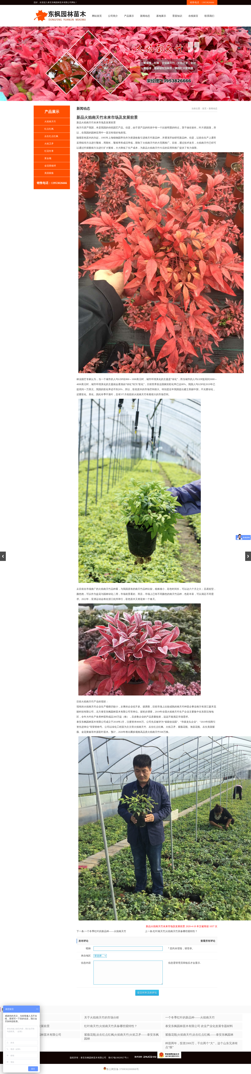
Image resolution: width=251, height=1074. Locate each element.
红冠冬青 (49, 151)
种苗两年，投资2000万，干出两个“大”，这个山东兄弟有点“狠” (201, 1045)
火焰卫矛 (49, 143)
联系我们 (209, 16)
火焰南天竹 (50, 121)
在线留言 (193, 16)
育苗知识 (177, 16)
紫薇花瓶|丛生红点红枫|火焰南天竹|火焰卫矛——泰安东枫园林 (121, 1036)
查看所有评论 (207, 941)
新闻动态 (145, 16)
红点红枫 (49, 129)
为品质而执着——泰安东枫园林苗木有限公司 (32, 1034)
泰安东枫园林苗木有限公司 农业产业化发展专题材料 (199, 1026)
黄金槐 (47, 158)
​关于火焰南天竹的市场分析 (101, 1017)
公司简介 (113, 16)
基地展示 (161, 16)
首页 (204, 108)
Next (248, 556)
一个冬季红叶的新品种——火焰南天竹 (105, 931)
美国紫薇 (49, 173)
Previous (3, 556)
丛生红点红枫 (51, 136)
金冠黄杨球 (50, 165)
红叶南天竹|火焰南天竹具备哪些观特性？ (175, 931)
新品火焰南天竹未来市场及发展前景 (26, 1026)
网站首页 (97, 16)
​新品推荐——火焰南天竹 (19, 1017)
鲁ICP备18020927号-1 (118, 1058)
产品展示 (129, 16)
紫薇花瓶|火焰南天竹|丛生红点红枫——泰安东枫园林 (199, 1034)
